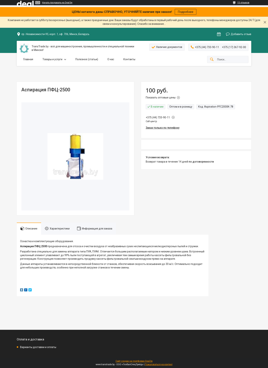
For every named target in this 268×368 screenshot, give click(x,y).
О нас (110, 59)
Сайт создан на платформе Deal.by (134, 361)
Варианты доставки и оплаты (38, 347)
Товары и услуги (52, 59)
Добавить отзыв (241, 34)
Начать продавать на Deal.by (57, 2)
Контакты (129, 59)
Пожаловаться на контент (159, 364)
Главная (28, 59)
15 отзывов (243, 2)
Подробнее (185, 12)
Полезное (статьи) (86, 59)
